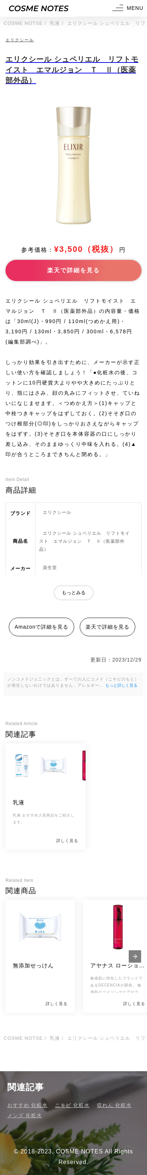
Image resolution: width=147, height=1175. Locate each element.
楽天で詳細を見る (73, 270)
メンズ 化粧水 (24, 1115)
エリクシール (19, 40)
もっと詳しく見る (121, 685)
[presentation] (135, 956)
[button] (127, 8)
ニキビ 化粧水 (72, 1105)
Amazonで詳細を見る (41, 627)
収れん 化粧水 (114, 1105)
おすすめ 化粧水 (27, 1105)
